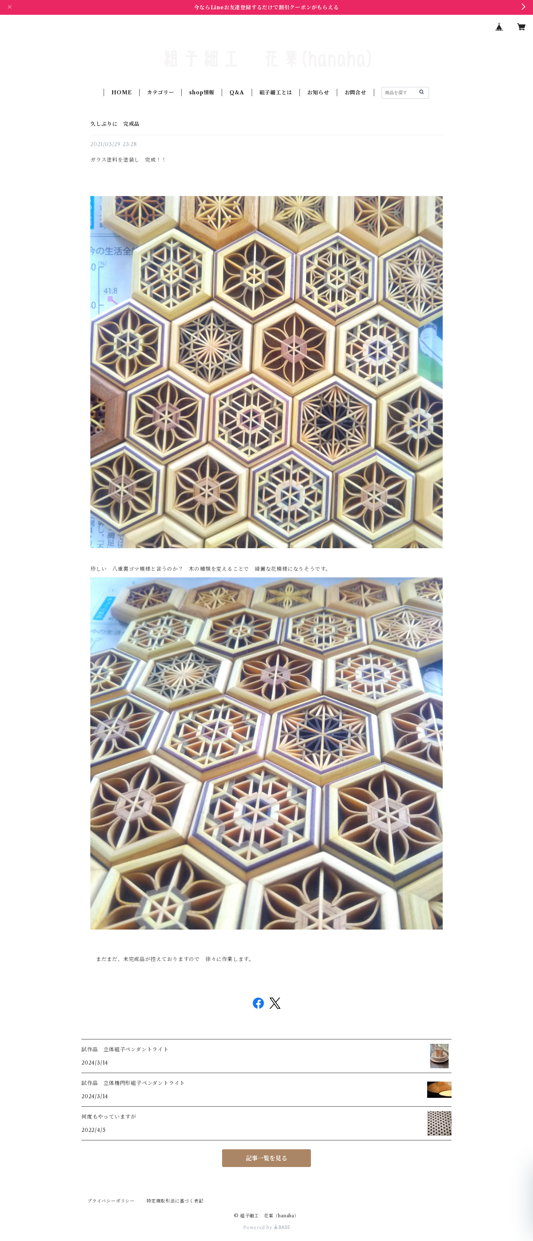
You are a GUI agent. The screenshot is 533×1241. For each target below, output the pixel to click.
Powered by (266, 1227)
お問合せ (355, 92)
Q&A (236, 92)
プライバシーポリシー (111, 1201)
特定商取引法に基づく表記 (175, 1201)
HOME (121, 92)
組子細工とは (275, 92)
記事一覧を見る (266, 1158)
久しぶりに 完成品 (115, 124)
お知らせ (318, 92)
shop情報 (201, 92)
